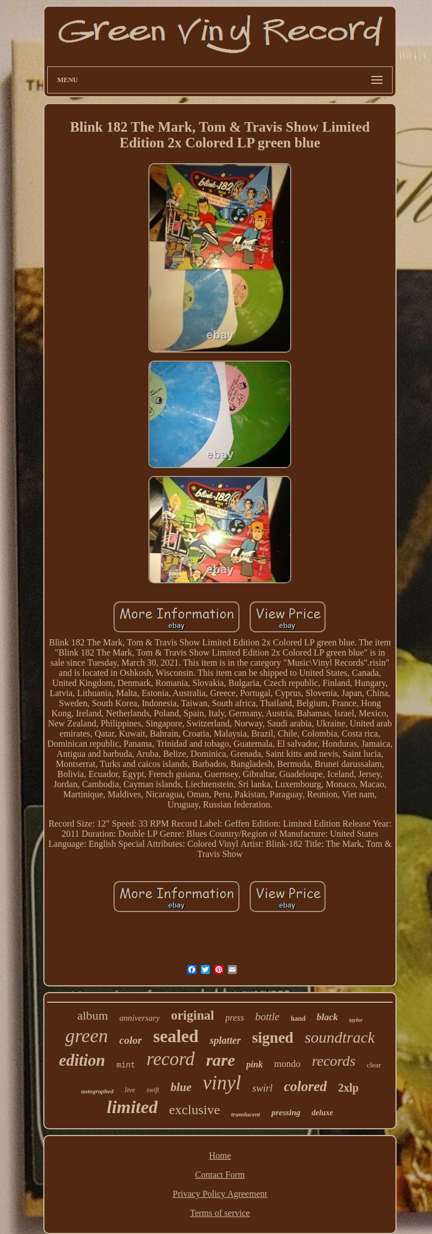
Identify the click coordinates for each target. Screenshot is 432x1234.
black (327, 1017)
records (334, 1061)
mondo (287, 1063)
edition (82, 1060)
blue (180, 1087)
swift (153, 1090)
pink (254, 1064)
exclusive (194, 1109)
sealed (176, 1036)
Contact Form (220, 1174)
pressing (285, 1112)
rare (220, 1060)
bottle (267, 1016)
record (171, 1059)
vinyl (222, 1083)
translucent (245, 1114)
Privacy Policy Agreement (220, 1194)
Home (220, 1155)
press (235, 1017)
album (92, 1015)
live (130, 1089)
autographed (97, 1091)
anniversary (139, 1017)
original (192, 1015)
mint (126, 1065)
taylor (356, 1020)
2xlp (348, 1088)
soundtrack (340, 1037)
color (130, 1040)
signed (273, 1037)
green (86, 1035)
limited (132, 1107)
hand (298, 1018)
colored (305, 1086)
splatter (225, 1040)
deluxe (322, 1113)
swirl (263, 1088)
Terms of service (220, 1213)
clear (374, 1065)
